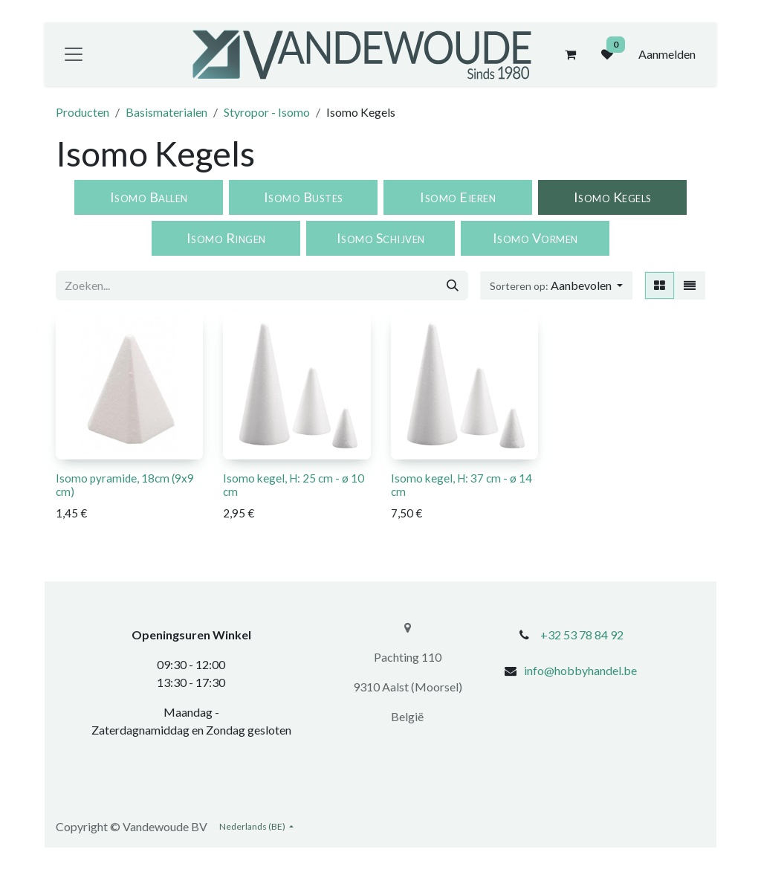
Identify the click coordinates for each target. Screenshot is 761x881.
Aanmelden (667, 54)
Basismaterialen (166, 112)
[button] (556, 285)
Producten (82, 112)
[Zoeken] (452, 285)
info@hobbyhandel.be (580, 670)
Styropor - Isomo (267, 112)
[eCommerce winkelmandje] (570, 54)
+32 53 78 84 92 (582, 634)
